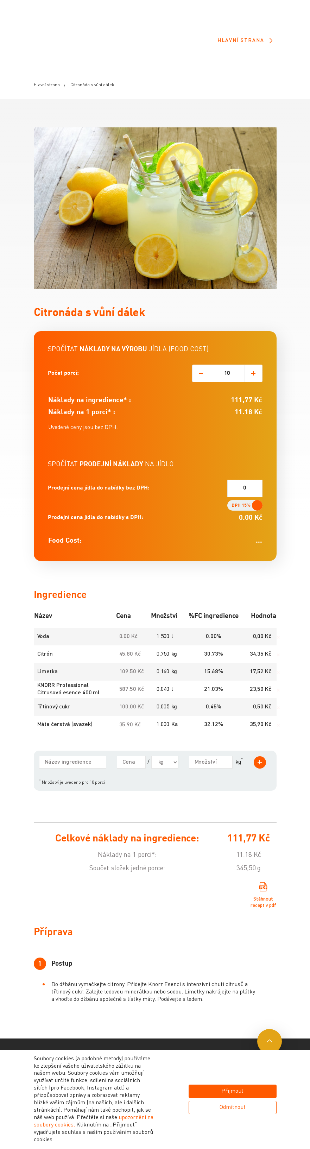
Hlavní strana (244, 41)
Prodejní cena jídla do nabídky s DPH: (95, 532)
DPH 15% (241, 520)
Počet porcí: (63, 388)
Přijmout (232, 1091)
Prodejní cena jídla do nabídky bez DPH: (99, 503)
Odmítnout (233, 1107)
